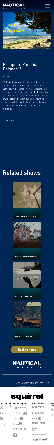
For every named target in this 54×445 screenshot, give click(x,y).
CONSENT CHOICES (28, 382)
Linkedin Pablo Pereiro (10, 382)
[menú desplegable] (47, 5)
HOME (18, 382)
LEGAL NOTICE (39, 382)
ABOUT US (24, 383)
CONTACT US (33, 383)
